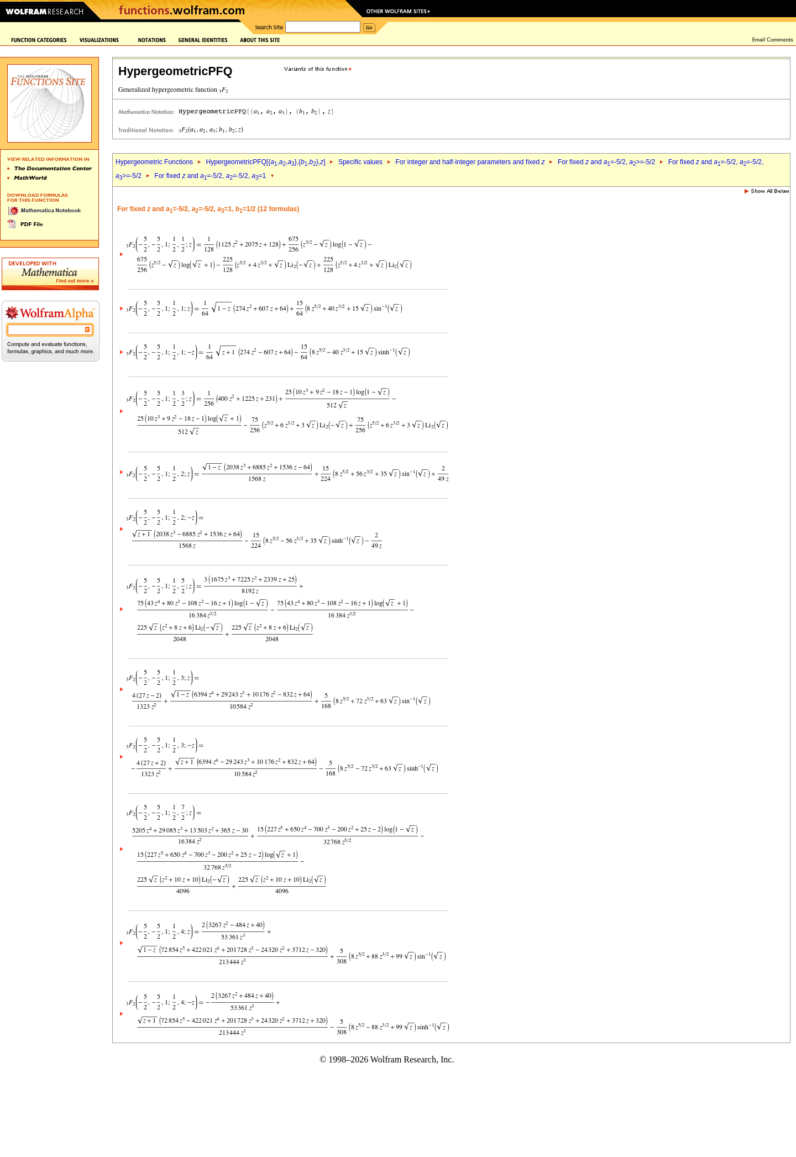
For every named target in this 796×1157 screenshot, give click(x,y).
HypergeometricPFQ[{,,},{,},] (265, 162)
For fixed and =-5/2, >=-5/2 (606, 162)
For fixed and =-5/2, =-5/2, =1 (210, 176)
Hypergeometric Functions (154, 162)
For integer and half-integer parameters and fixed (469, 162)
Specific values (360, 162)
